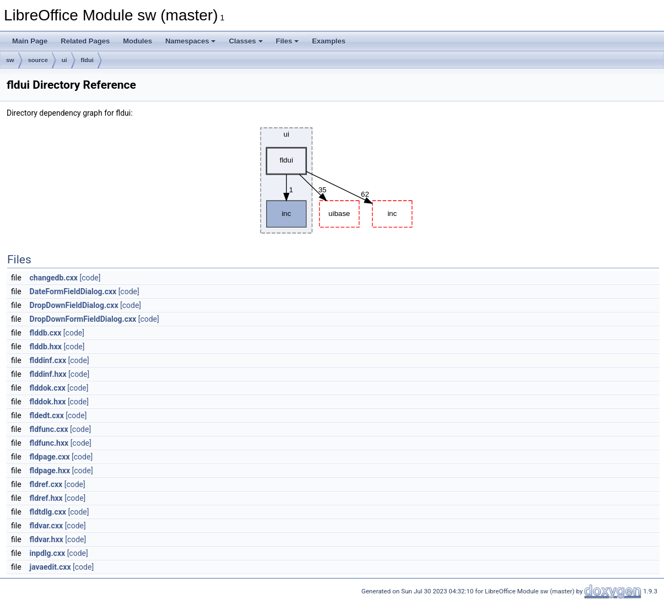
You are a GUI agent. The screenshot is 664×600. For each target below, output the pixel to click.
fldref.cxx (46, 484)
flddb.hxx (46, 346)
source (38, 60)
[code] (89, 277)
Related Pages (85, 41)
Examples (329, 41)
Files (287, 41)
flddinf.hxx (48, 374)
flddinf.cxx (48, 360)
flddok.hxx (48, 401)
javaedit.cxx (50, 567)
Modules (137, 41)
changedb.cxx (54, 277)
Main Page (29, 41)
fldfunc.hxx (49, 443)
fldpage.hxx (50, 470)
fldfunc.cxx (49, 429)
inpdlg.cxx (48, 553)
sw (10, 60)
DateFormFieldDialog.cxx (73, 291)
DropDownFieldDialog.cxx (74, 305)
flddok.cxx (48, 387)
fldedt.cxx (47, 415)
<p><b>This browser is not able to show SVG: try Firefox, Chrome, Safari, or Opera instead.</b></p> (333, 180)
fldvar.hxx (46, 539)
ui (64, 60)
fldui (87, 60)
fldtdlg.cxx (48, 511)
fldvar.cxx (46, 525)
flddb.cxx (46, 332)
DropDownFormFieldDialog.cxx (83, 319)
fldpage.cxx (50, 456)
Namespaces (190, 41)
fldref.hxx (46, 498)
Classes (245, 41)
